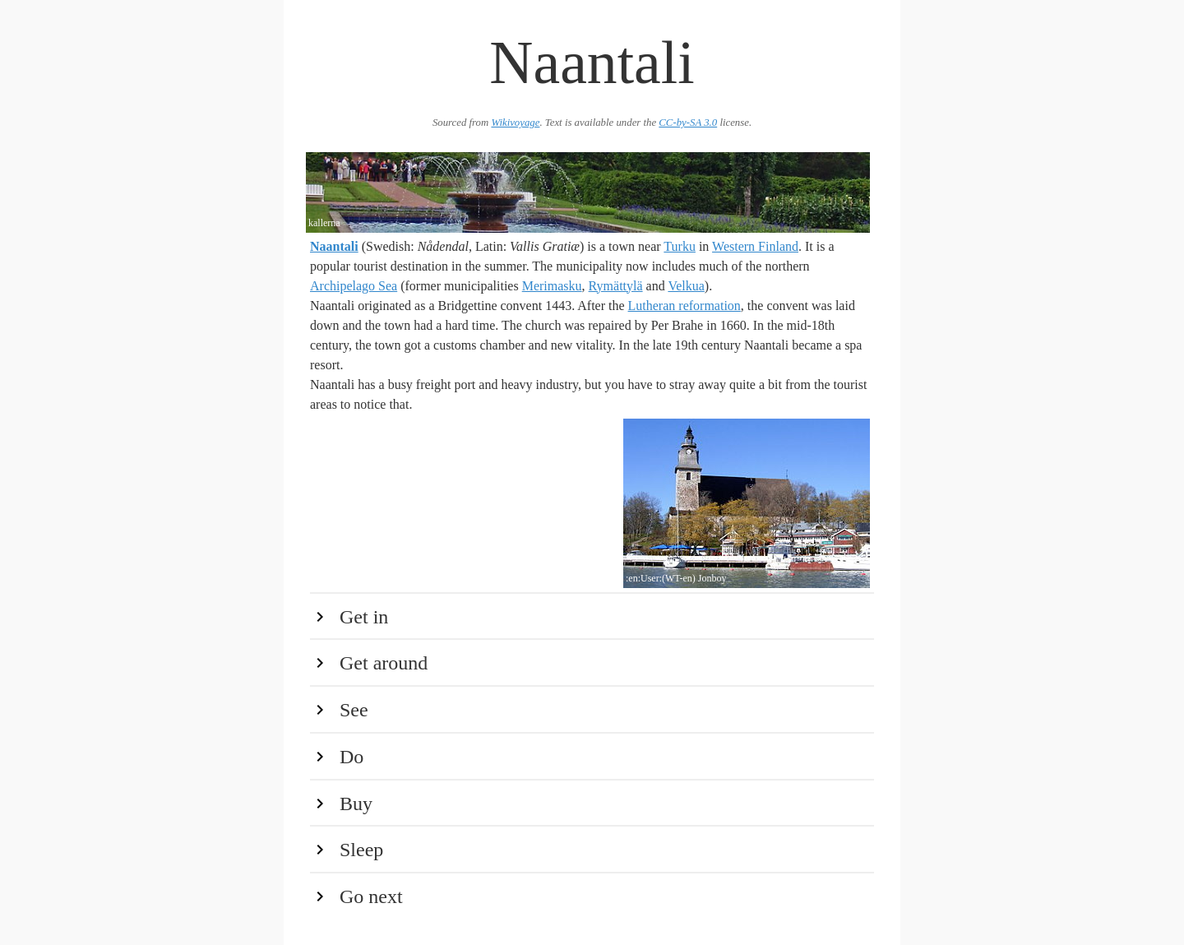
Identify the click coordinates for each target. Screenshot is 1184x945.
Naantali (334, 246)
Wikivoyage (515, 122)
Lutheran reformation (684, 306)
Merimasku (552, 286)
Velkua (686, 286)
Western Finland (755, 246)
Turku (680, 246)
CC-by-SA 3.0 (688, 122)
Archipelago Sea (353, 286)
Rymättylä (616, 286)
